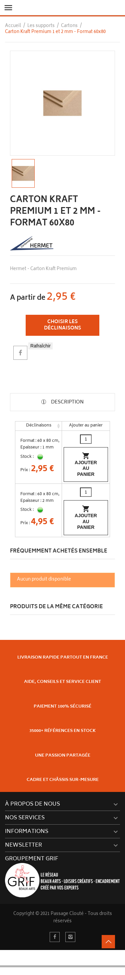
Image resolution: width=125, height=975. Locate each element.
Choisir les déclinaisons (62, 325)
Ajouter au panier (86, 464)
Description (67, 402)
